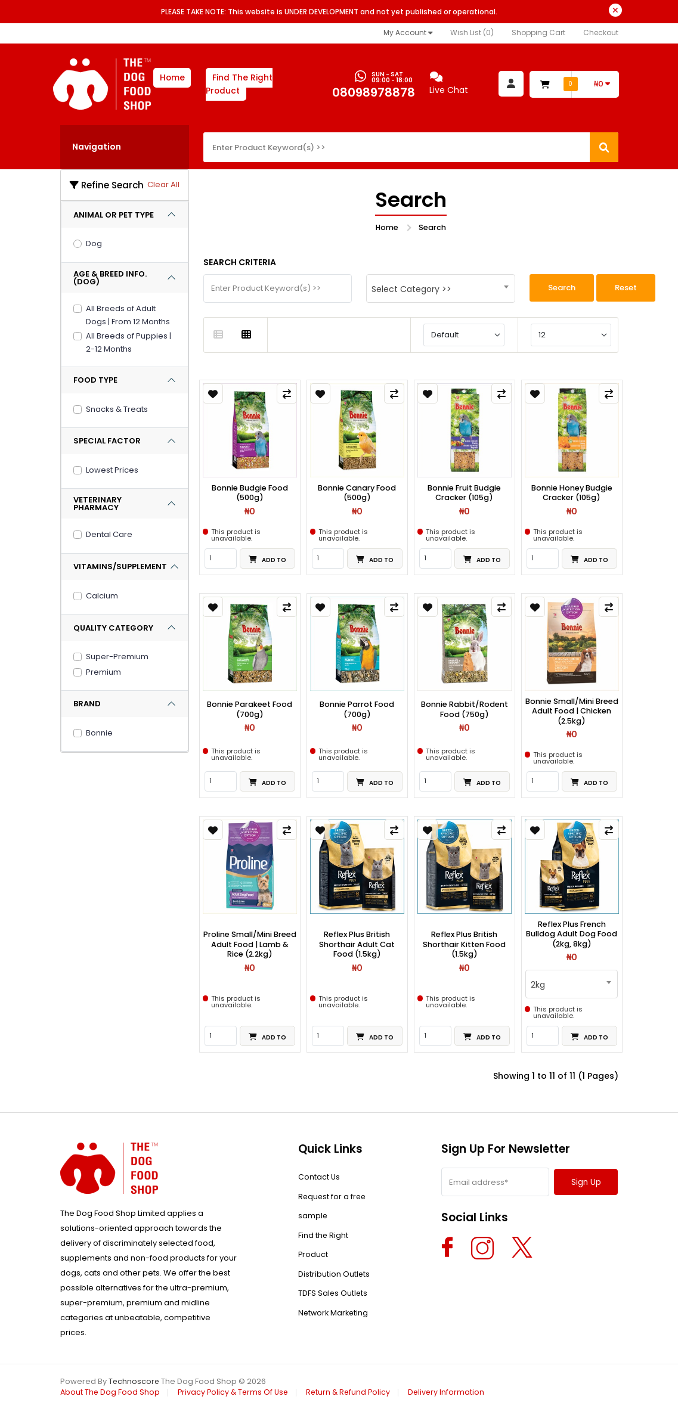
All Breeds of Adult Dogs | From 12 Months (128, 315)
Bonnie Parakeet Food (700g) (250, 710)
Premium (103, 672)
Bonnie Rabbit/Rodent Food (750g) (464, 710)
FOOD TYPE (95, 380)
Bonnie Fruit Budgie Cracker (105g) (464, 493)
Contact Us (319, 1180)
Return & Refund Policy (354, 1393)
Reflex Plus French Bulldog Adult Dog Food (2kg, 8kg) (571, 936)
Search (432, 227)
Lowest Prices (112, 470)
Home (172, 77)
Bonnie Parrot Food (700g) (357, 710)
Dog (94, 243)
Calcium (102, 595)
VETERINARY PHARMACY (97, 503)
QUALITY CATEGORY (113, 628)
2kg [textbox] (538, 986)
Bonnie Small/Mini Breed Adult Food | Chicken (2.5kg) (571, 712)
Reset (626, 287)
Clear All (163, 184)
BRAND (87, 703)
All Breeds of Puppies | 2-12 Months (128, 342)
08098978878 (372, 92)
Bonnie (99, 732)
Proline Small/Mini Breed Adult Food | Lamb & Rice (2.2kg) (249, 946)
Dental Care (109, 534)
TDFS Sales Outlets (333, 1305)
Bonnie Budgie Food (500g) (249, 493)
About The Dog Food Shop (110, 1393)
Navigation (96, 147)
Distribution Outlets (334, 1284)
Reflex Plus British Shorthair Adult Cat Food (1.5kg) (356, 946)
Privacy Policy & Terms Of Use (236, 1393)
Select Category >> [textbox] (411, 289)
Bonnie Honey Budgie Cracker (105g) (571, 493)
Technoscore (134, 1382)
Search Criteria (239, 262)
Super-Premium (117, 656)
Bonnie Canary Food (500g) (357, 493)
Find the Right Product (323, 1253)
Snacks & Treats (117, 409)
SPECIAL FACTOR (107, 440)
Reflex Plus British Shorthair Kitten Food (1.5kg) (464, 946)
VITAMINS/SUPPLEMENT (120, 566)
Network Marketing (334, 1326)
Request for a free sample (333, 1211)
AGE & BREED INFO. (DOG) (110, 277)
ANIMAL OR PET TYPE (113, 215)
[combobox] (440, 288)
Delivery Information (454, 1393)
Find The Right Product (240, 84)
